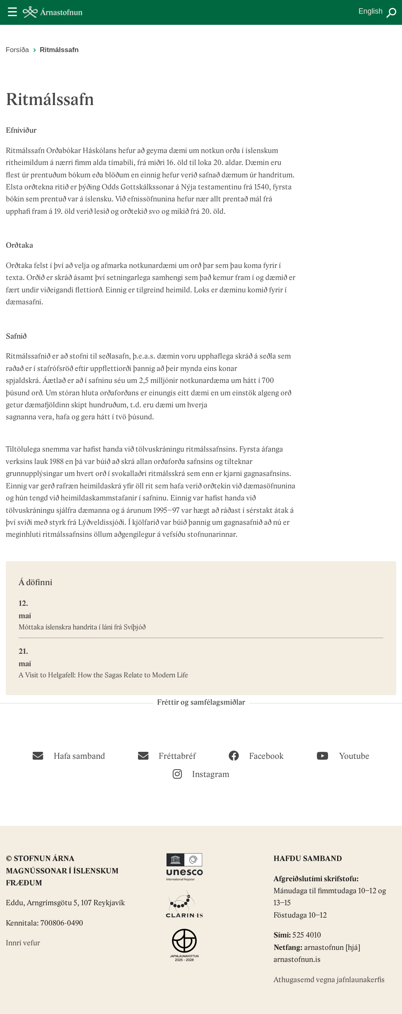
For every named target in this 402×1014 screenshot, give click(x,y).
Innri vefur (23, 943)
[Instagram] (201, 773)
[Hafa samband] (69, 755)
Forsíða (17, 50)
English (371, 11)
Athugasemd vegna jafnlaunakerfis (329, 980)
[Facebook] (255, 755)
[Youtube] (342, 755)
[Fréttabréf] (166, 755)
